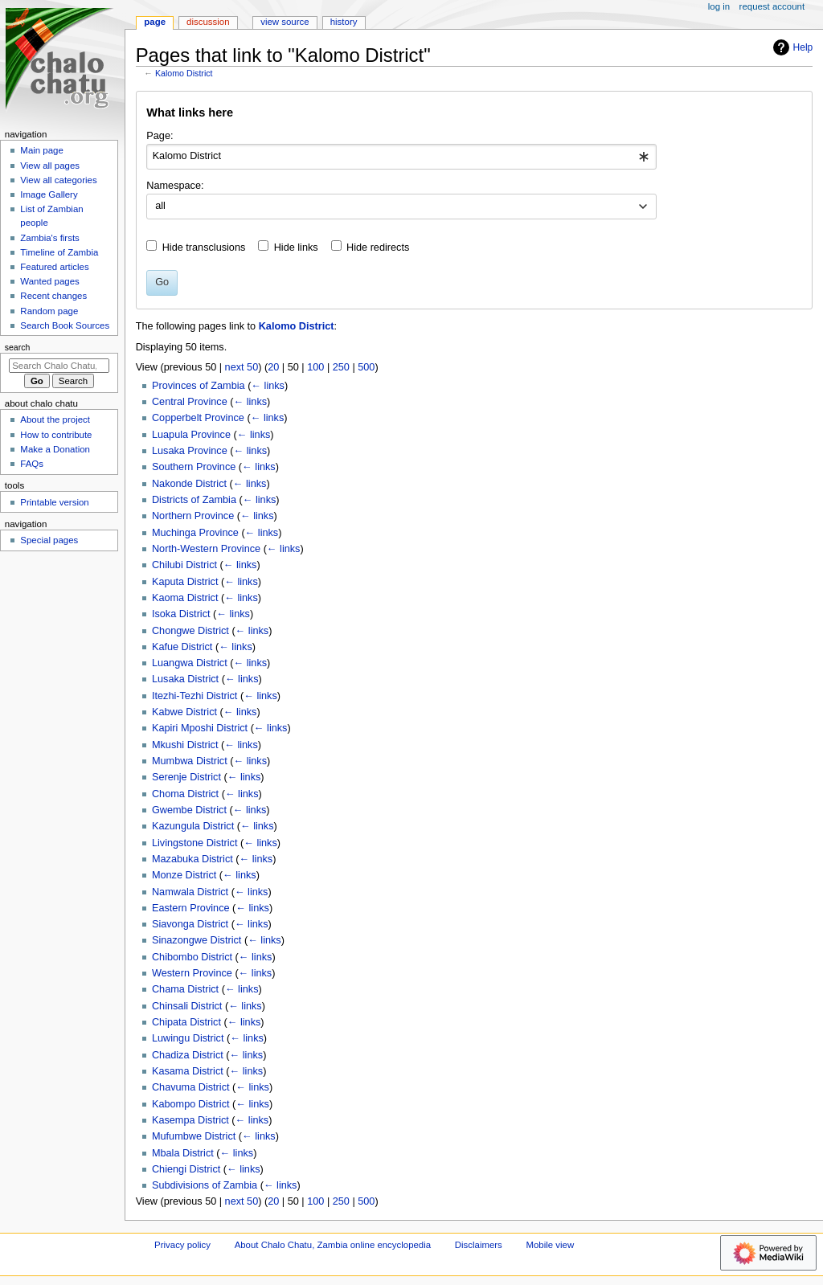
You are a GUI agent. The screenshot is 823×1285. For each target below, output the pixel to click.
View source (284, 22)
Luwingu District (188, 1038)
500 (366, 367)
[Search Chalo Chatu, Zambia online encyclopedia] (59, 365)
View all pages (50, 165)
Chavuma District (191, 1087)
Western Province (192, 973)
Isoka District (181, 614)
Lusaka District (185, 679)
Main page (41, 150)
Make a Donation (55, 449)
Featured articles (54, 267)
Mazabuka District (192, 859)
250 (341, 367)
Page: (159, 135)
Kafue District (182, 647)
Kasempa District (190, 1120)
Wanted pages (49, 281)
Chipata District (186, 1022)
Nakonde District (189, 483)
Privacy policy (182, 1245)
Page (155, 22)
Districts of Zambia (194, 499)
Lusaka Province (189, 450)
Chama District (185, 989)
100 (315, 367)
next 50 (242, 367)
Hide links (296, 247)
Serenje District (186, 777)
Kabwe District (184, 712)
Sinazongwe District (196, 940)
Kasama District (187, 1071)
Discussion (207, 22)
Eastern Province (191, 908)
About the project (55, 419)
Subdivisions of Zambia (204, 1185)
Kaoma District (185, 598)
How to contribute (56, 435)
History (344, 22)
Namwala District (190, 892)
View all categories (58, 180)
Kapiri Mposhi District (200, 728)
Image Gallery (48, 194)
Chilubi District (184, 565)
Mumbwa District (189, 761)
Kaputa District (185, 581)
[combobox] (401, 157)
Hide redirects (377, 247)
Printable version (54, 502)
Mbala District (183, 1153)
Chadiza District (187, 1055)
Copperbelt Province (198, 418)
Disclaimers (478, 1245)
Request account (772, 6)
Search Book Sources (64, 325)
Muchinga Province (195, 532)
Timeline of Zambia (59, 252)
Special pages (49, 540)
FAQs (31, 464)
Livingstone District (194, 843)
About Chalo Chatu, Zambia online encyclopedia (333, 1245)
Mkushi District (185, 745)
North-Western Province (206, 549)
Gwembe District (189, 810)
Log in (719, 6)
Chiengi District (186, 1169)
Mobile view (550, 1245)
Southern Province (193, 467)
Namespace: (174, 185)
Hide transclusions (204, 247)
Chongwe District (190, 630)
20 (273, 367)
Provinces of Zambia (198, 385)
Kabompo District (191, 1104)
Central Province (189, 401)
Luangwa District (189, 663)
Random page (49, 311)
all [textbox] (160, 205)
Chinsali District (187, 1006)
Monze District (184, 875)
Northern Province (193, 516)
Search (18, 347)
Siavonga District (190, 924)
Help (791, 47)
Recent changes (53, 296)
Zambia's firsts (49, 238)
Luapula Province (191, 434)
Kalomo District (184, 73)
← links (268, 385)
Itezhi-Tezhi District (194, 696)
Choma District (185, 794)
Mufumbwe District (193, 1136)
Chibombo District (192, 957)
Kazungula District (193, 826)
